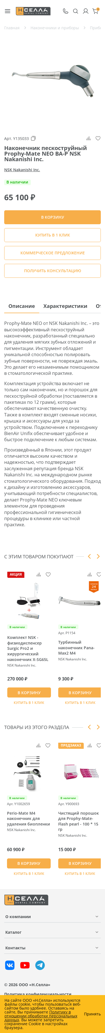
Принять (92, 1014)
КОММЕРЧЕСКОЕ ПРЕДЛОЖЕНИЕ (52, 252)
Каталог (13, 932)
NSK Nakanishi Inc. (22, 169)
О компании (18, 916)
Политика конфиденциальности (37, 994)
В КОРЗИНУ (29, 692)
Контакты (15, 947)
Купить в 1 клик (52, 235)
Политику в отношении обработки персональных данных (40, 1015)
